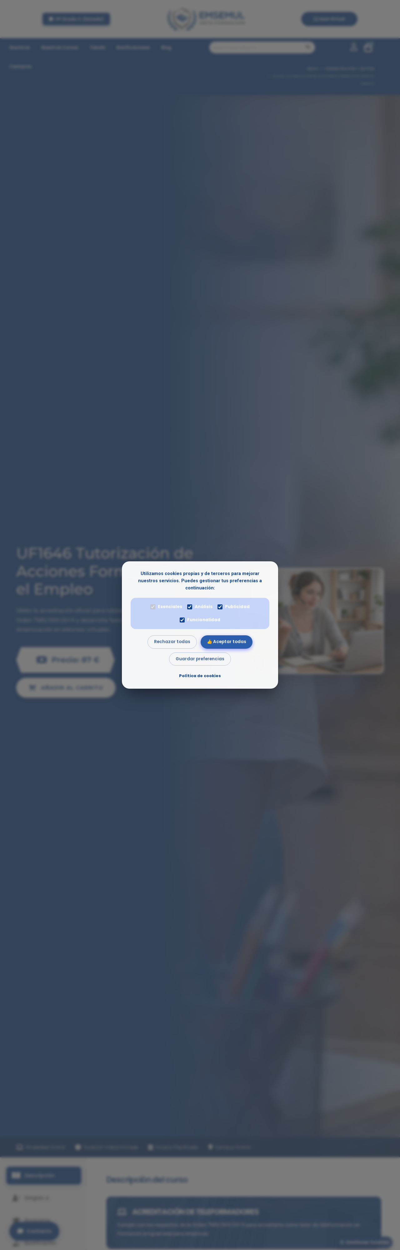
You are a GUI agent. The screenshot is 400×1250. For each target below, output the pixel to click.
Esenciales (166, 607)
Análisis (199, 607)
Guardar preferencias (200, 659)
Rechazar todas (172, 642)
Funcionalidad (200, 620)
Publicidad (234, 607)
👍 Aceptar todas (226, 642)
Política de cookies (200, 675)
